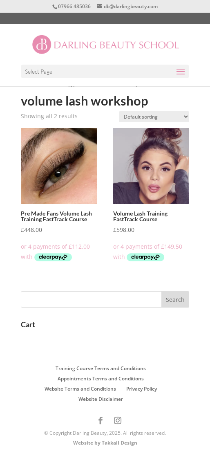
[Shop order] (154, 116)
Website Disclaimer (100, 399)
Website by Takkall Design (105, 442)
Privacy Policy (141, 388)
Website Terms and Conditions (80, 388)
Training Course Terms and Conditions (101, 368)
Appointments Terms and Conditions (101, 378)
